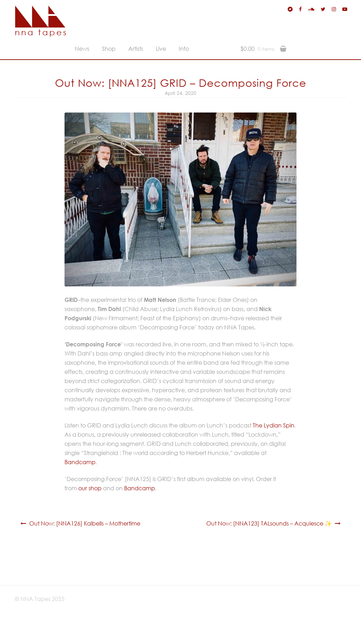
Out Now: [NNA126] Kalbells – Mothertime (84, 523)
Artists (135, 48)
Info (184, 48)
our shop (90, 488)
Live (161, 48)
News (82, 48)
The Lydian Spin (273, 425)
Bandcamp (80, 462)
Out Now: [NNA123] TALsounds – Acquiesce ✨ (269, 523)
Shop (109, 48)
